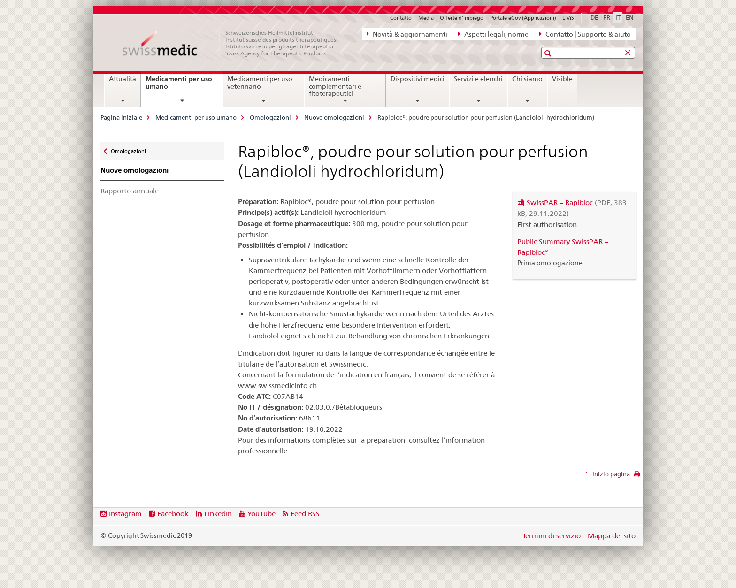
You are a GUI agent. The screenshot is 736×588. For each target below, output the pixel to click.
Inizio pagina (610, 474)
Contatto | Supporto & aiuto (585, 33)
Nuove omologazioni (334, 117)
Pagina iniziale (121, 117)
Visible (562, 79)
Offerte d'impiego (461, 18)
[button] (549, 53)
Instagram (125, 513)
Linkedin (218, 513)
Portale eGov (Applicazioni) (523, 18)
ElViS (568, 18)
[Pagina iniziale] (234, 43)
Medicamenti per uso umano (179, 86)
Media (426, 18)
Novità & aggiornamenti (407, 33)
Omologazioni (270, 117)
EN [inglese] (630, 17)
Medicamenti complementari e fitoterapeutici (335, 86)
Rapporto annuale (129, 190)
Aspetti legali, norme (493, 33)
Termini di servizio (551, 535)
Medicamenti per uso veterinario (259, 82)
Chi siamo (527, 79)
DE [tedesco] (594, 17)
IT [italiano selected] (618, 17)
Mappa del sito (612, 535)
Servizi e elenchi (478, 79)
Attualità (122, 79)
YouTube (261, 513)
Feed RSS (305, 513)
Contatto (401, 18)
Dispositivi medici (418, 79)
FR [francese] (606, 17)
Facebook (172, 513)
